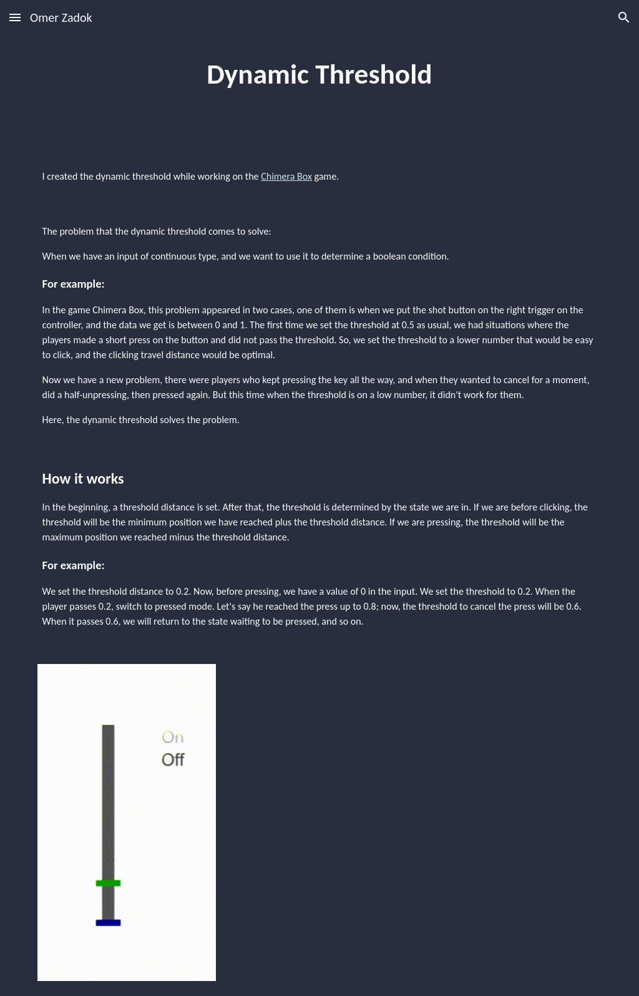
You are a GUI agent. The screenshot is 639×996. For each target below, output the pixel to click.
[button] (15, 17)
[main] (319, 74)
